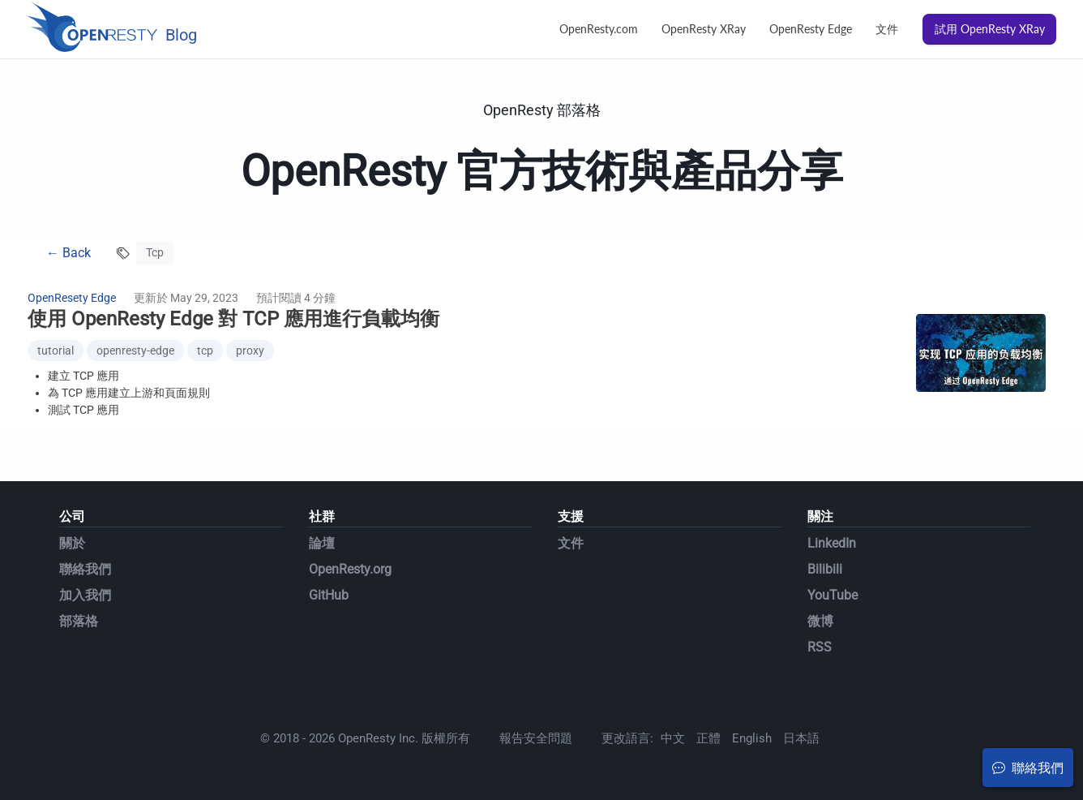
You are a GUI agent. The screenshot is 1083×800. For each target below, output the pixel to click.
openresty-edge (135, 350)
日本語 (801, 738)
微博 (820, 621)
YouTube (832, 595)
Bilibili (824, 569)
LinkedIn (831, 543)
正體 (708, 738)
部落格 (78, 621)
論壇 (322, 543)
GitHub (329, 595)
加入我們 (85, 595)
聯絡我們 (85, 569)
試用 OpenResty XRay (990, 29)
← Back (68, 252)
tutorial (55, 350)
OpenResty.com (598, 29)
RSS (819, 647)
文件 (886, 29)
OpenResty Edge (810, 29)
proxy (250, 350)
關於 (72, 543)
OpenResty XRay (703, 29)
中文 (673, 738)
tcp (205, 350)
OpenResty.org (350, 569)
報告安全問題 (535, 738)
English (752, 738)
